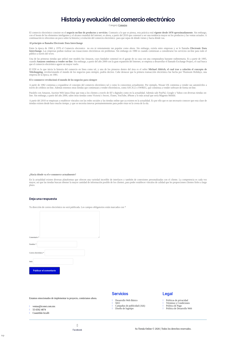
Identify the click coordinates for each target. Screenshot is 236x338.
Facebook (77, 330)
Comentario (34, 237)
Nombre (32, 244)
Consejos (122, 25)
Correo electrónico (36, 253)
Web (31, 261)
